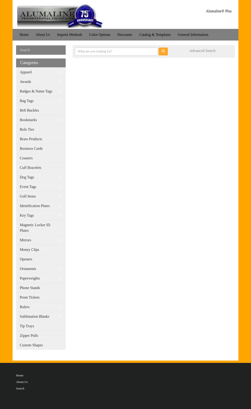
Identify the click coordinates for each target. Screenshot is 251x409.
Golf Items (28, 196)
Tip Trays (27, 326)
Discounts (124, 35)
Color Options (99, 35)
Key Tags (27, 215)
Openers (26, 259)
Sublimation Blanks (34, 316)
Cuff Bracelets (30, 168)
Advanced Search (202, 51)
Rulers (25, 307)
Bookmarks (28, 120)
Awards (25, 82)
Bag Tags (27, 101)
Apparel (26, 72)
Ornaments (28, 269)
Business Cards (31, 148)
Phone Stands (30, 288)
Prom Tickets (30, 297)
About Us (43, 35)
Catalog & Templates (155, 35)
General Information (193, 35)
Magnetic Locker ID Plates (35, 227)
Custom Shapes (31, 345)
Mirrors (25, 240)
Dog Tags (27, 177)
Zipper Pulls (29, 335)
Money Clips (29, 250)
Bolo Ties (27, 129)
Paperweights (30, 278)
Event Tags (28, 187)
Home (24, 35)
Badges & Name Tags (36, 91)
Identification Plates (35, 206)
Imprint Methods (69, 35)
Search (20, 388)
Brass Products (31, 139)
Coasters (26, 158)
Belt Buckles (29, 110)
